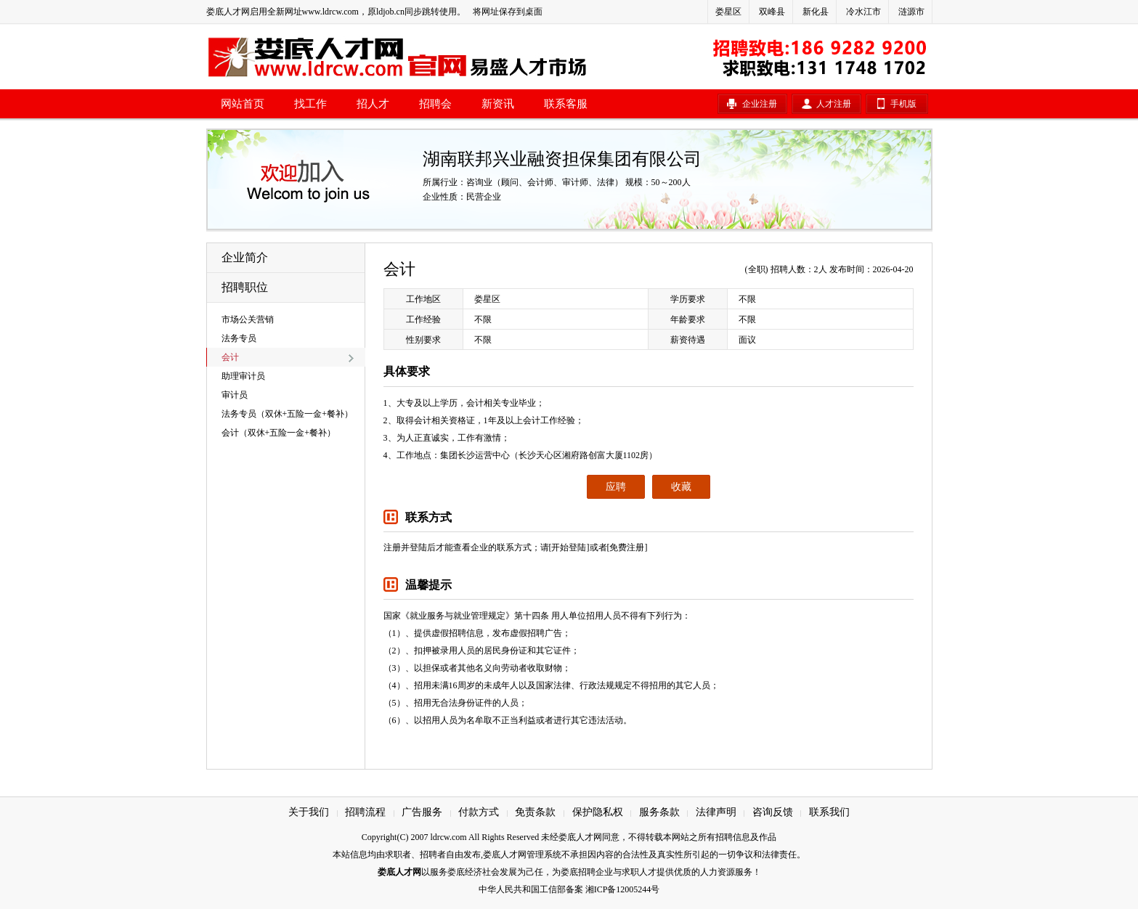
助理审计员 (243, 376)
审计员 (234, 395)
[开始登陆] (569, 547)
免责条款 (535, 812)
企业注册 (759, 104)
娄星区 (728, 12)
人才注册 (833, 104)
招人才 (373, 104)
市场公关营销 (247, 319)
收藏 (681, 486)
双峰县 (772, 12)
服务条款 (659, 812)
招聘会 (435, 104)
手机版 (903, 104)
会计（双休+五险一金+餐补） (278, 433)
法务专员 (238, 338)
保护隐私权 (597, 812)
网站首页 (242, 104)
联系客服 (566, 104)
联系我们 (829, 812)
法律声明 (716, 812)
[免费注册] (627, 547)
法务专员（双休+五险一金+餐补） (287, 414)
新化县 (815, 12)
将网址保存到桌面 (507, 12)
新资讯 (497, 104)
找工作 (310, 104)
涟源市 (911, 12)
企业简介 (244, 257)
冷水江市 (863, 12)
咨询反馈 (772, 812)
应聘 (616, 486)
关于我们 (308, 812)
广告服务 (422, 812)
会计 (230, 357)
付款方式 (478, 812)
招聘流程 (365, 812)
